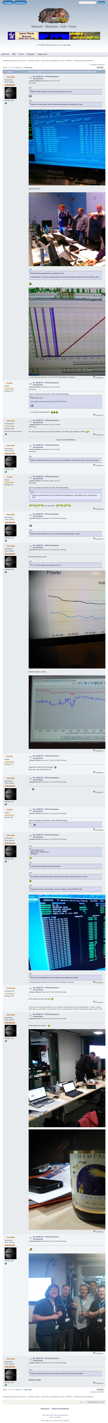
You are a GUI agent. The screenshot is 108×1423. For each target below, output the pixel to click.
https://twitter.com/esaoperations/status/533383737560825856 (48, 401)
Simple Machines (63, 1415)
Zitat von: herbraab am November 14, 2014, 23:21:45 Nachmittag (49, 394)
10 (20, 67)
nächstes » (101, 64)
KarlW (10, 383)
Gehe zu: (82, 1402)
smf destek (57, 1417)
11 (22, 67)
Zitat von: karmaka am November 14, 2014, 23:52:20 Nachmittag (48, 487)
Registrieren (20, 2)
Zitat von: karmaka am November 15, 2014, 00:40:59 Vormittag (48, 820)
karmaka (11, 77)
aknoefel (11, 421)
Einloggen (8, 2)
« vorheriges (94, 64)
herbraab (11, 988)
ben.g (62, 60)
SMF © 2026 (53, 1415)
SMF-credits (45, 1415)
